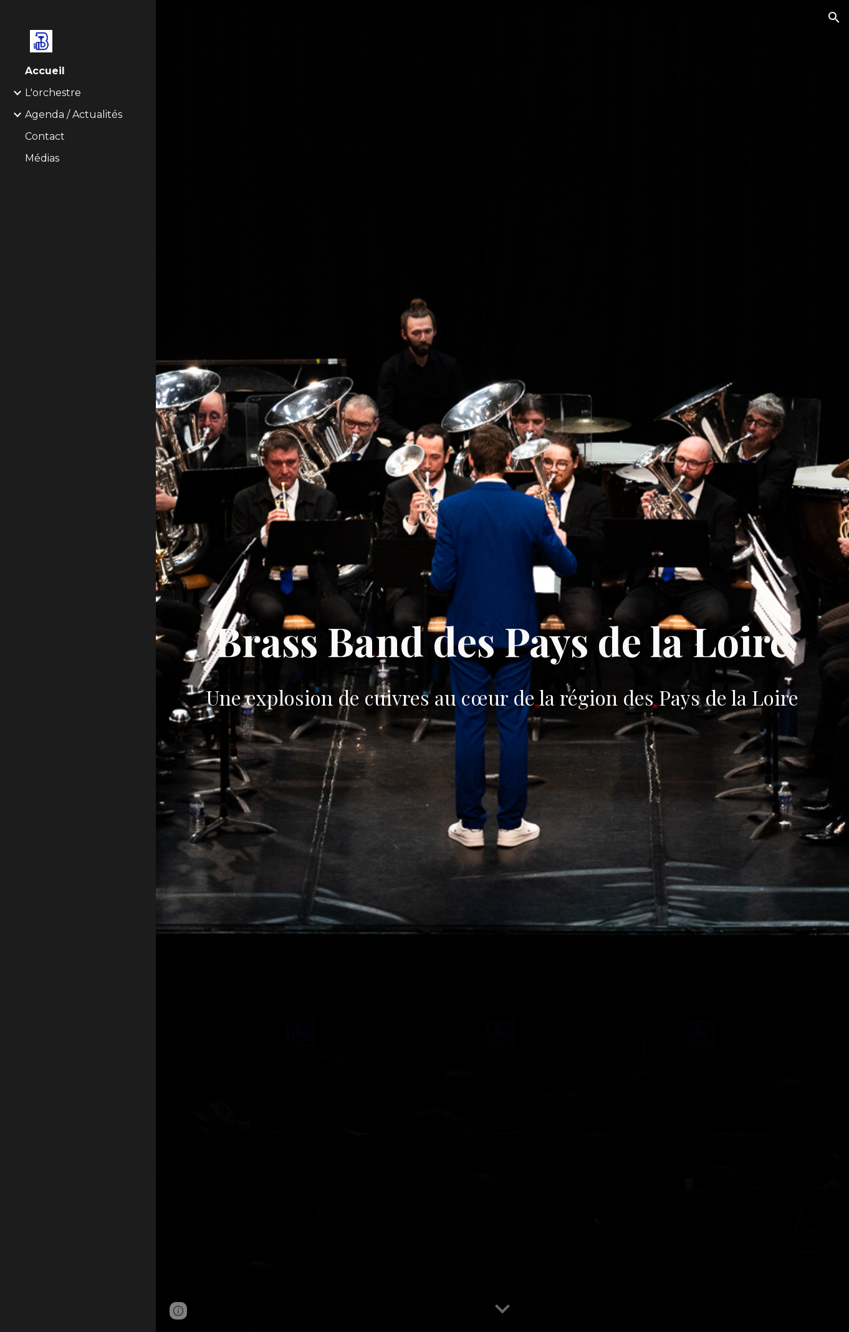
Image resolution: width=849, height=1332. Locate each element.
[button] (834, 17)
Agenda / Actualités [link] (73, 114)
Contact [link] (45, 136)
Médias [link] (42, 158)
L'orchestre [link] (53, 93)
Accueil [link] (45, 71)
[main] (503, 666)
